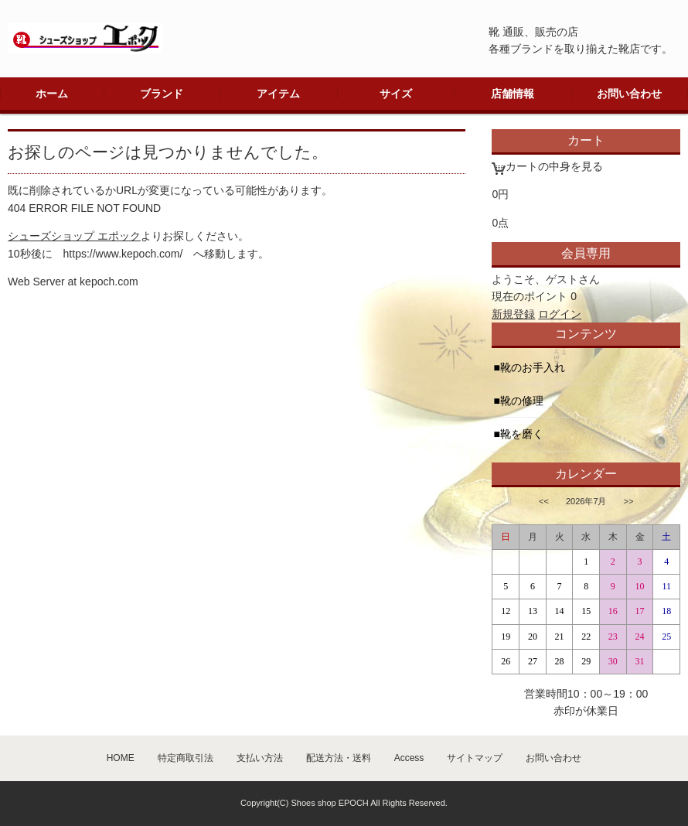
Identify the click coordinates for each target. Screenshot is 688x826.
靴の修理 (521, 400)
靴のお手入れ (532, 367)
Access (409, 758)
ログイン (559, 314)
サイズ (396, 93)
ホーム (52, 93)
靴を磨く (521, 434)
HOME (121, 758)
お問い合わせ (629, 93)
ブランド (161, 93)
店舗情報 (512, 93)
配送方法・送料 (338, 758)
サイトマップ (474, 758)
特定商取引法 (185, 758)
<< (544, 501)
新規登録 (513, 314)
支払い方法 (260, 758)
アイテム (278, 93)
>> (629, 501)
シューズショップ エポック (74, 236)
